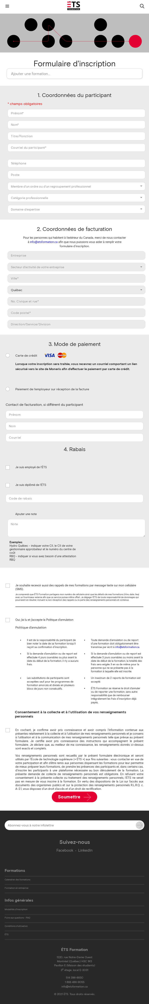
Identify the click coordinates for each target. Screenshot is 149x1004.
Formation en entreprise (16, 888)
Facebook (64, 850)
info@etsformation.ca (44, 242)
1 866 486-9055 (74, 982)
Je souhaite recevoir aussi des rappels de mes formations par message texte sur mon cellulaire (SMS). (75, 587)
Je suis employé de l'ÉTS (31, 467)
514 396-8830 (74, 977)
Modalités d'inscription (16, 909)
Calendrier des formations (17, 879)
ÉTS (7, 934)
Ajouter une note (26, 514)
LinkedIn (85, 850)
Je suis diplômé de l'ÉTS (30, 485)
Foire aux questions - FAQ (17, 917)
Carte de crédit (41, 356)
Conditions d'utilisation (16, 926)
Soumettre (74, 797)
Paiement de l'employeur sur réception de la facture (52, 389)
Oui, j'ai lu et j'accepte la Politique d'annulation (44, 620)
